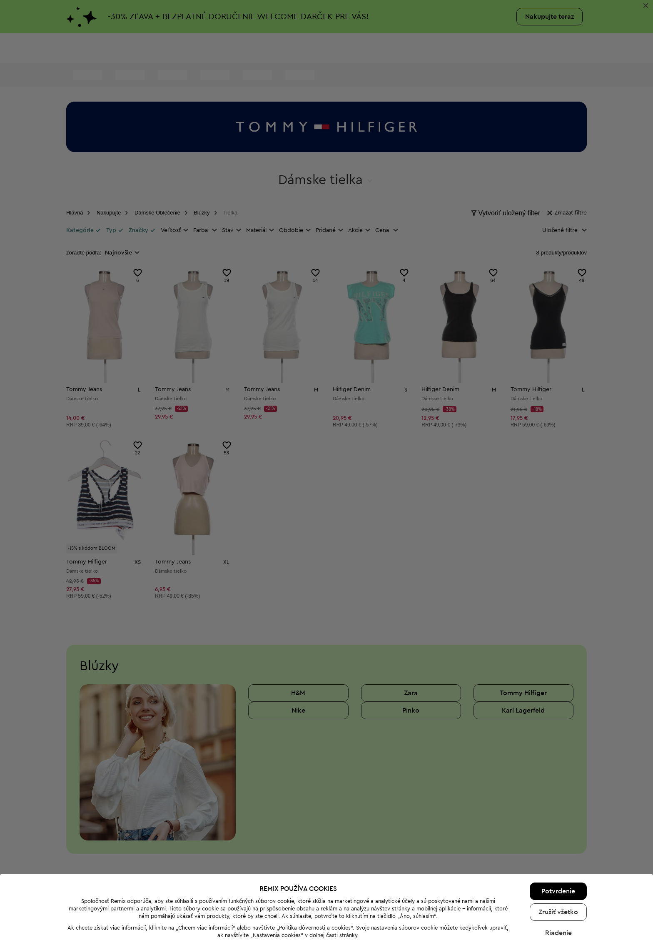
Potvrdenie (558, 868)
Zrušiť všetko (558, 889)
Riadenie (558, 910)
